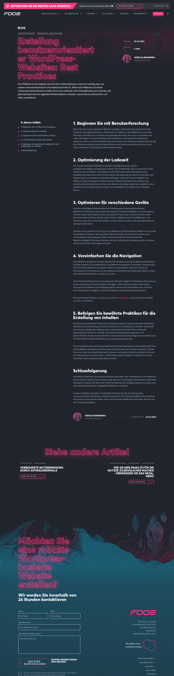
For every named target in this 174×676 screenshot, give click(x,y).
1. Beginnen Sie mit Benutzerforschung (38, 127)
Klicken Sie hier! (126, 6)
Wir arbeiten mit (73, 14)
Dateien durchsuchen (35, 663)
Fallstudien (108, 14)
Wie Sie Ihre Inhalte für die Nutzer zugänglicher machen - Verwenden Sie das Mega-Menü (131, 472)
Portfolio (124, 14)
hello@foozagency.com (144, 633)
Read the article (29, 476)
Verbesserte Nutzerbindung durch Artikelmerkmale (41, 469)
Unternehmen (141, 14)
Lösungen (92, 14)
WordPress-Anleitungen (49, 33)
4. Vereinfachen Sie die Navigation (36, 140)
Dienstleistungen (50, 14)
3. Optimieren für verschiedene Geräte (38, 136)
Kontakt (158, 14)
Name (20, 611)
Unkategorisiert (26, 33)
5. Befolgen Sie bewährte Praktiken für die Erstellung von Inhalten (40, 145)
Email (52, 611)
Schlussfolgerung (28, 150)
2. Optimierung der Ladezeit (34, 131)
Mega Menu (122, 297)
